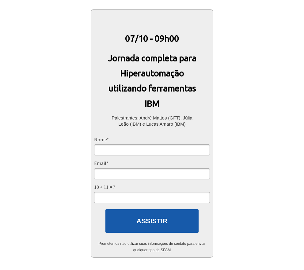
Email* (101, 163)
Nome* (101, 139)
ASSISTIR (151, 221)
